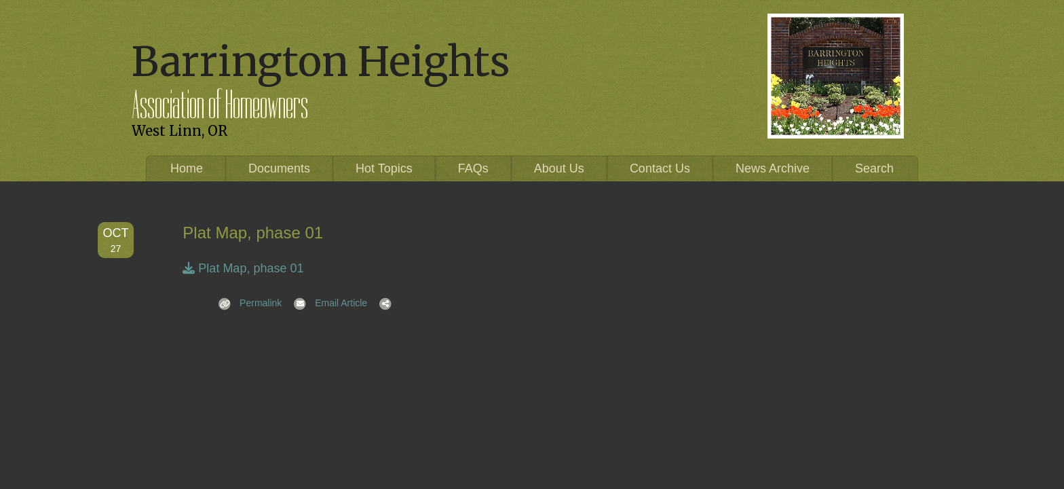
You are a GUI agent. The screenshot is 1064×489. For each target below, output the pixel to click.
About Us (559, 168)
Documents (279, 168)
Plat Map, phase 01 (243, 268)
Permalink (246, 302)
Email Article (326, 302)
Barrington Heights (321, 61)
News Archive (773, 168)
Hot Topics (384, 168)
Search (874, 168)
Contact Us (660, 168)
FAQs (473, 168)
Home (186, 168)
